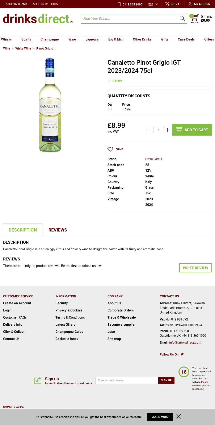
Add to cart (196, 129)
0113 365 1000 (132, 4)
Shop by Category (45, 4)
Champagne (51, 32)
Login (7, 310)
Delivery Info (12, 324)
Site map (114, 338)
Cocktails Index (66, 338)
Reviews (58, 230)
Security (61, 303)
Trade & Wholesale (122, 317)
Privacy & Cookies (68, 310)
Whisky (9, 32)
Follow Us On (169, 354)
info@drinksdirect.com (185, 342)
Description (23, 230)
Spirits (28, 32)
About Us (114, 303)
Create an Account (17, 303)
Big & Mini (115, 32)
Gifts (163, 32)
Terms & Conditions (70, 317)
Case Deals (184, 32)
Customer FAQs (15, 317)
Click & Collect (13, 331)
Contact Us (11, 338)
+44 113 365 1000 (193, 335)
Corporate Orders (121, 310)
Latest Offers (65, 324)
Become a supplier (122, 324)
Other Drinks (141, 32)
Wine (73, 32)
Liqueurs (92, 32)
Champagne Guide (69, 331)
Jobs (111, 331)
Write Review (195, 267)
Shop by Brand (16, 4)
